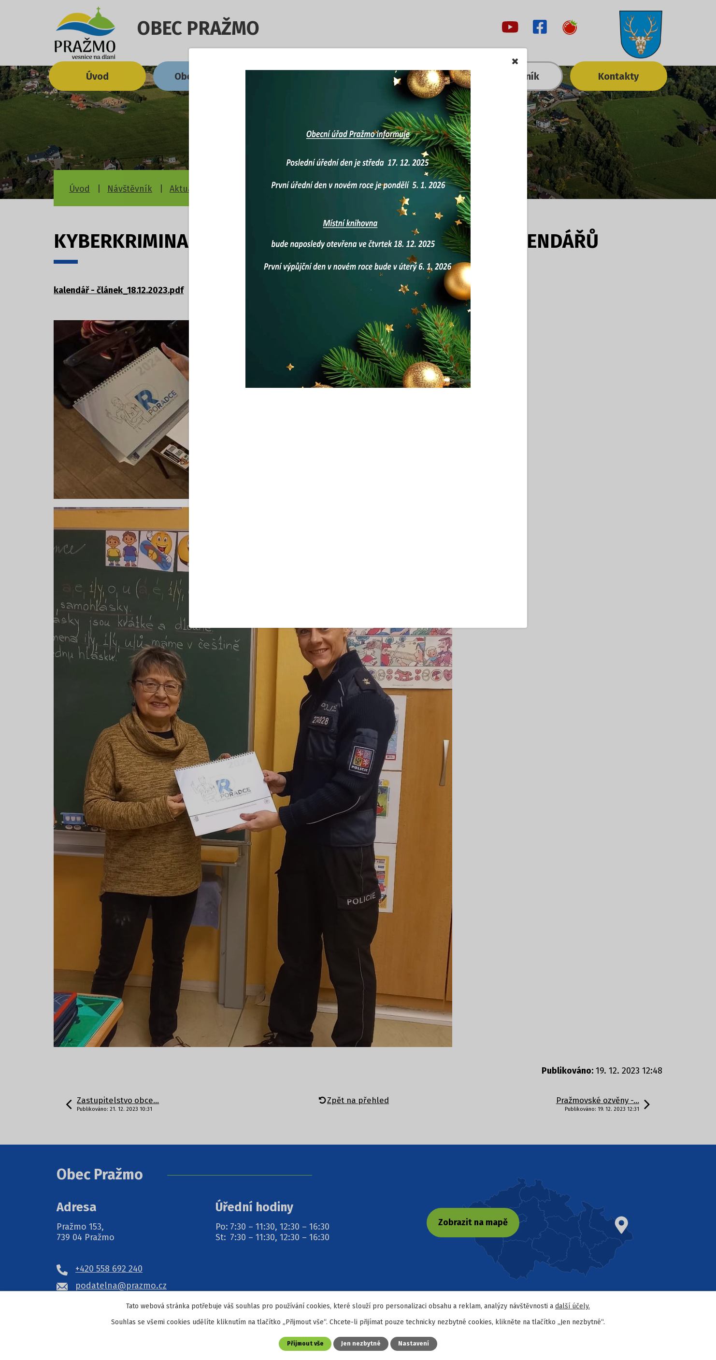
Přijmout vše (305, 1343)
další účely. (572, 1306)
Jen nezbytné (362, 1343)
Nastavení (414, 1343)
